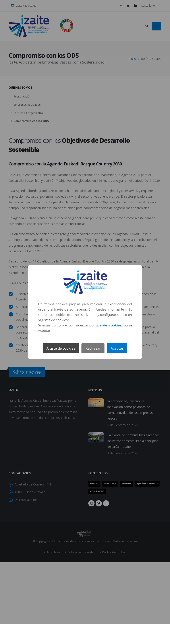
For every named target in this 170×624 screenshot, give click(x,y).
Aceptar (117, 348)
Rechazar (93, 348)
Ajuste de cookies (60, 348)
